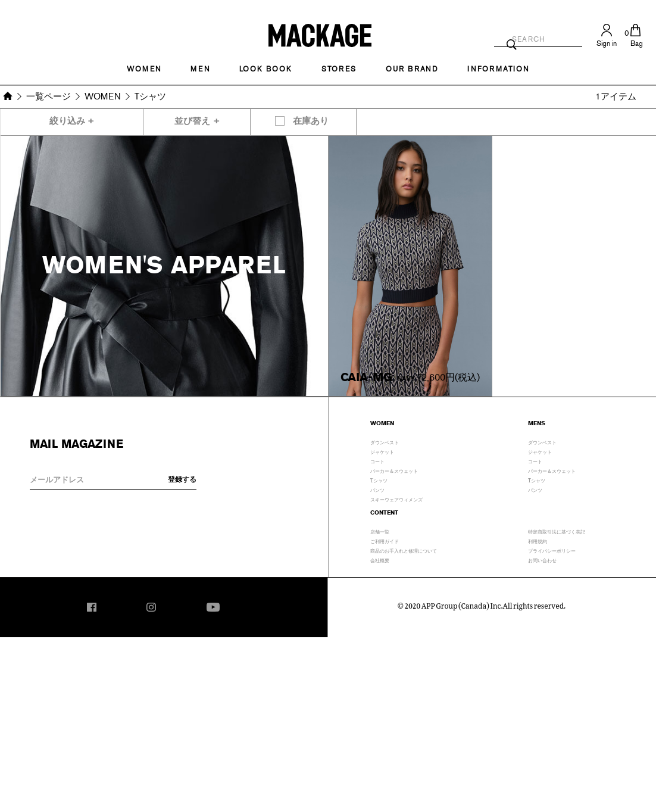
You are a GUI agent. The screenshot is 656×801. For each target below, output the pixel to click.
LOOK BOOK (265, 69)
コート (377, 460)
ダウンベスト (384, 441)
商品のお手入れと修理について (403, 550)
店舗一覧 (379, 531)
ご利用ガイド (384, 540)
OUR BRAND (412, 69)
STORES (339, 69)
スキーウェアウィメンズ (396, 498)
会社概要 (379, 559)
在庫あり (311, 121)
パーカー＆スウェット (394, 470)
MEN (200, 69)
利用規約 (537, 540)
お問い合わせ (542, 559)
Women (144, 69)
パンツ (377, 489)
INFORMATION (498, 69)
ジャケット (382, 451)
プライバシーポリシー (552, 550)
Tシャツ (379, 479)
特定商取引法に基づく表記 (556, 531)
